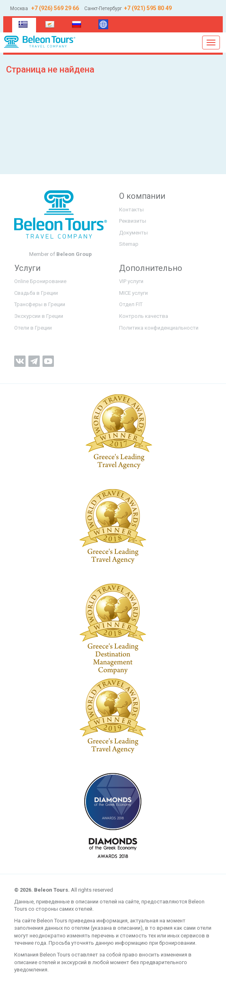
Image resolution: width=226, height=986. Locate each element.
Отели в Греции (33, 328)
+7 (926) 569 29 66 (54, 8)
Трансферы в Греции (39, 304)
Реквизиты (132, 221)
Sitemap (129, 244)
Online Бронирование (40, 281)
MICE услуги (133, 293)
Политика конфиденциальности (158, 328)
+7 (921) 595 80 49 (148, 8)
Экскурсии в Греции (38, 316)
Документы (133, 233)
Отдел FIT (131, 304)
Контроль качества (143, 316)
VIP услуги (131, 281)
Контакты (131, 210)
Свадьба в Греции (36, 293)
